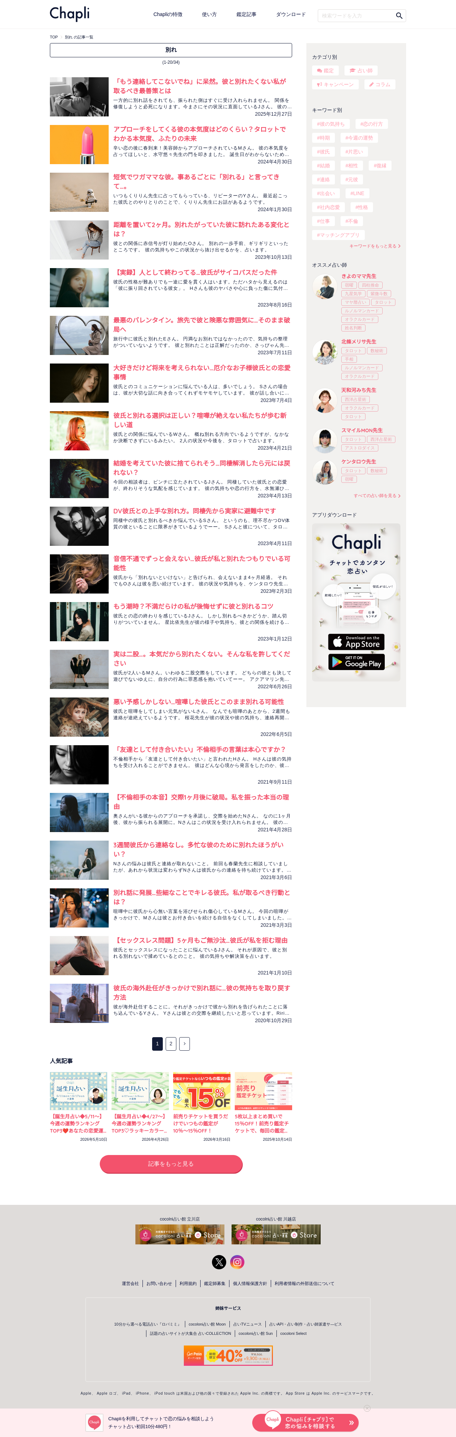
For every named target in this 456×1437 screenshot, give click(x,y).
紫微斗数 (379, 293)
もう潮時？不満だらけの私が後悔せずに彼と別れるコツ (193, 606)
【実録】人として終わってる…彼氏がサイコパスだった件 (195, 272)
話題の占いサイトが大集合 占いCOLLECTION (190, 1333)
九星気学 (353, 293)
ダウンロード (291, 14)
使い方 (209, 14)
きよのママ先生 (358, 276)
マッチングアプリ (340, 235)
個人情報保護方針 (250, 1283)
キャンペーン (339, 84)
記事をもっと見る (171, 1164)
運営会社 (130, 1283)
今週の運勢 (360, 138)
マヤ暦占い (355, 302)
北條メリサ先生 (358, 342)
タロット (383, 302)
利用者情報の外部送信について (305, 1283)
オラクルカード (360, 319)
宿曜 (349, 285)
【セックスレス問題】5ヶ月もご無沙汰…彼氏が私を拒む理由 (200, 940)
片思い (355, 152)
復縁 (382, 165)
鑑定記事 (246, 14)
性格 (363, 207)
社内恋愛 (330, 207)
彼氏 (325, 152)
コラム (382, 84)
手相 (349, 359)
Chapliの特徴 (168, 14)
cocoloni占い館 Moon (207, 1324)
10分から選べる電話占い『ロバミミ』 (147, 1324)
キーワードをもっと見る (373, 246)
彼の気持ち (332, 124)
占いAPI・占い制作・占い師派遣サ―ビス (305, 1324)
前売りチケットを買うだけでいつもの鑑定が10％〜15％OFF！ (200, 1123)
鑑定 (329, 70)
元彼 (353, 179)
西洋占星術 (355, 399)
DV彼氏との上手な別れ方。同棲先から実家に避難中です (194, 511)
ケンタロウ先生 (358, 462)
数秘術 (376, 350)
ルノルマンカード (362, 310)
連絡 (325, 179)
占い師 (365, 70)
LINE (358, 193)
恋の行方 (373, 124)
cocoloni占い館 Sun (256, 1333)
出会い (327, 193)
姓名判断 (353, 327)
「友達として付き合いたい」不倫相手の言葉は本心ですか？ (199, 750)
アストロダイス (360, 447)
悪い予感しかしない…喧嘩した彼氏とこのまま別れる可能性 (198, 702)
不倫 (353, 221)
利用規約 (188, 1283)
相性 (353, 165)
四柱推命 (370, 285)
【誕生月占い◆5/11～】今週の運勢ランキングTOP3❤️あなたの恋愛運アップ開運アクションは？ (77, 1130)
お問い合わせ (159, 1283)
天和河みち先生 (358, 390)
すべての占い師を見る (375, 495)
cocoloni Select (293, 1333)
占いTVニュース (247, 1324)
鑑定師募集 (215, 1283)
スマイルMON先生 (362, 430)
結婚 (325, 165)
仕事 (325, 221)
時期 (325, 138)
